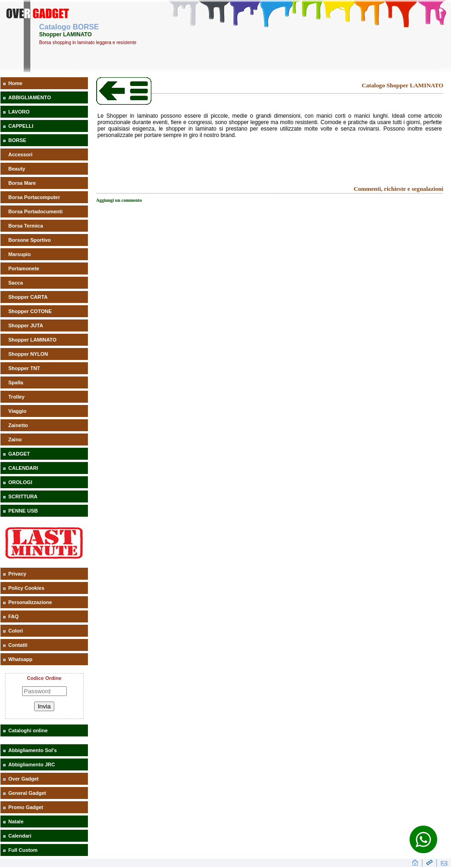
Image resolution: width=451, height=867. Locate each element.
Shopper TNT (24, 368)
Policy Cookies (26, 588)
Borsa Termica (25, 225)
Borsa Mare (22, 183)
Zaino (15, 439)
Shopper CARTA (27, 297)
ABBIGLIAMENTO (29, 97)
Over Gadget (23, 778)
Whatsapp (20, 659)
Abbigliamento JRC (31, 764)
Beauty (16, 168)
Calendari (19, 835)
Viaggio (17, 411)
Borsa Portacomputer (34, 197)
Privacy (17, 573)
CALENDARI (23, 468)
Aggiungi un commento (119, 200)
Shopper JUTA (25, 325)
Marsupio (19, 254)
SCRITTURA (23, 496)
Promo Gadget (25, 807)
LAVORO (18, 111)
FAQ (13, 616)
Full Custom (23, 850)
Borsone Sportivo (29, 240)
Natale (15, 821)
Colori (15, 630)
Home (15, 83)
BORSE (17, 140)
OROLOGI (20, 482)
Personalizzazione (30, 602)
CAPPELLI (20, 126)
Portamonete (23, 268)
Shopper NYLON (28, 354)
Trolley (16, 396)
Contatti (18, 645)
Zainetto (18, 425)
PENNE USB (23, 510)
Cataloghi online (28, 730)
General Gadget (27, 793)
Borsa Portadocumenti (35, 211)
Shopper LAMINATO (32, 339)
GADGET (19, 453)
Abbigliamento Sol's (32, 750)
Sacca (15, 282)
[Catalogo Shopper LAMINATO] (123, 103)
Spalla (15, 382)
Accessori (20, 154)
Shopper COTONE (30, 311)
